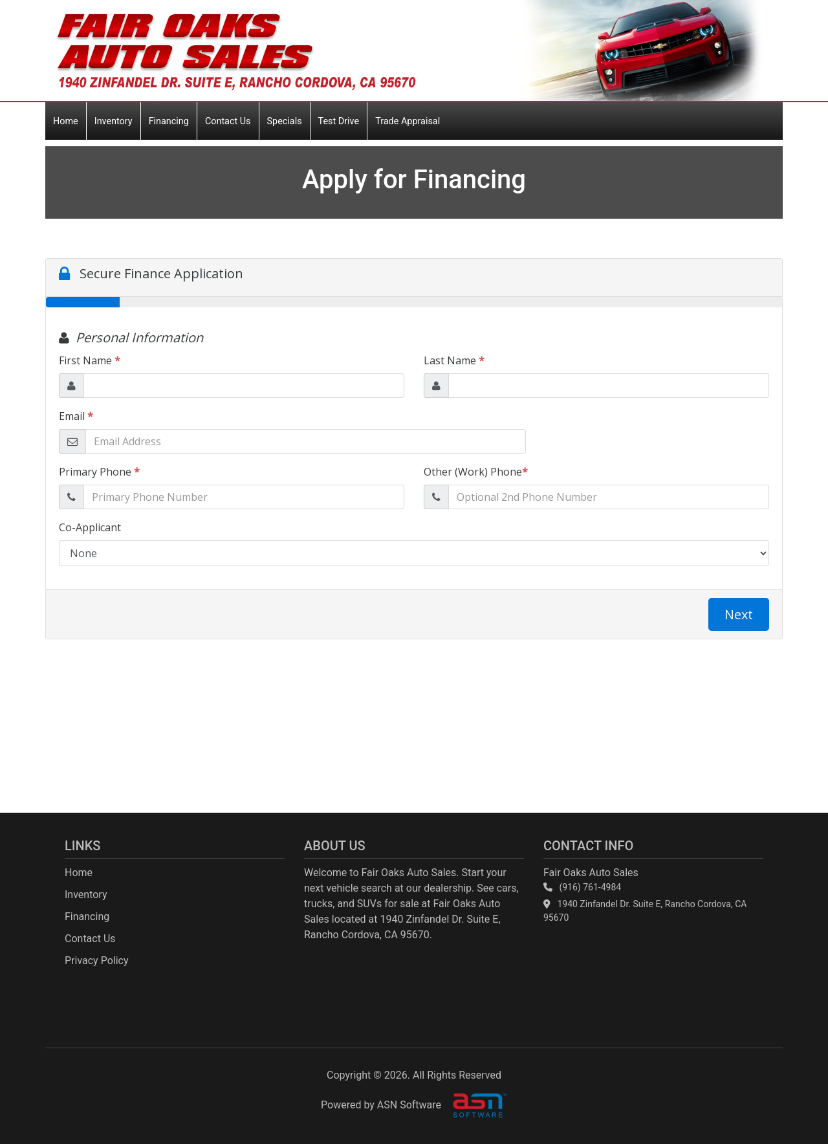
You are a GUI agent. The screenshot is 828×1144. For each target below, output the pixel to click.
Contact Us (228, 121)
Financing (169, 121)
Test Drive (339, 121)
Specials (284, 121)
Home (65, 121)
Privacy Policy (97, 960)
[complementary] (789, 1105)
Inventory (113, 121)
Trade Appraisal (407, 121)
